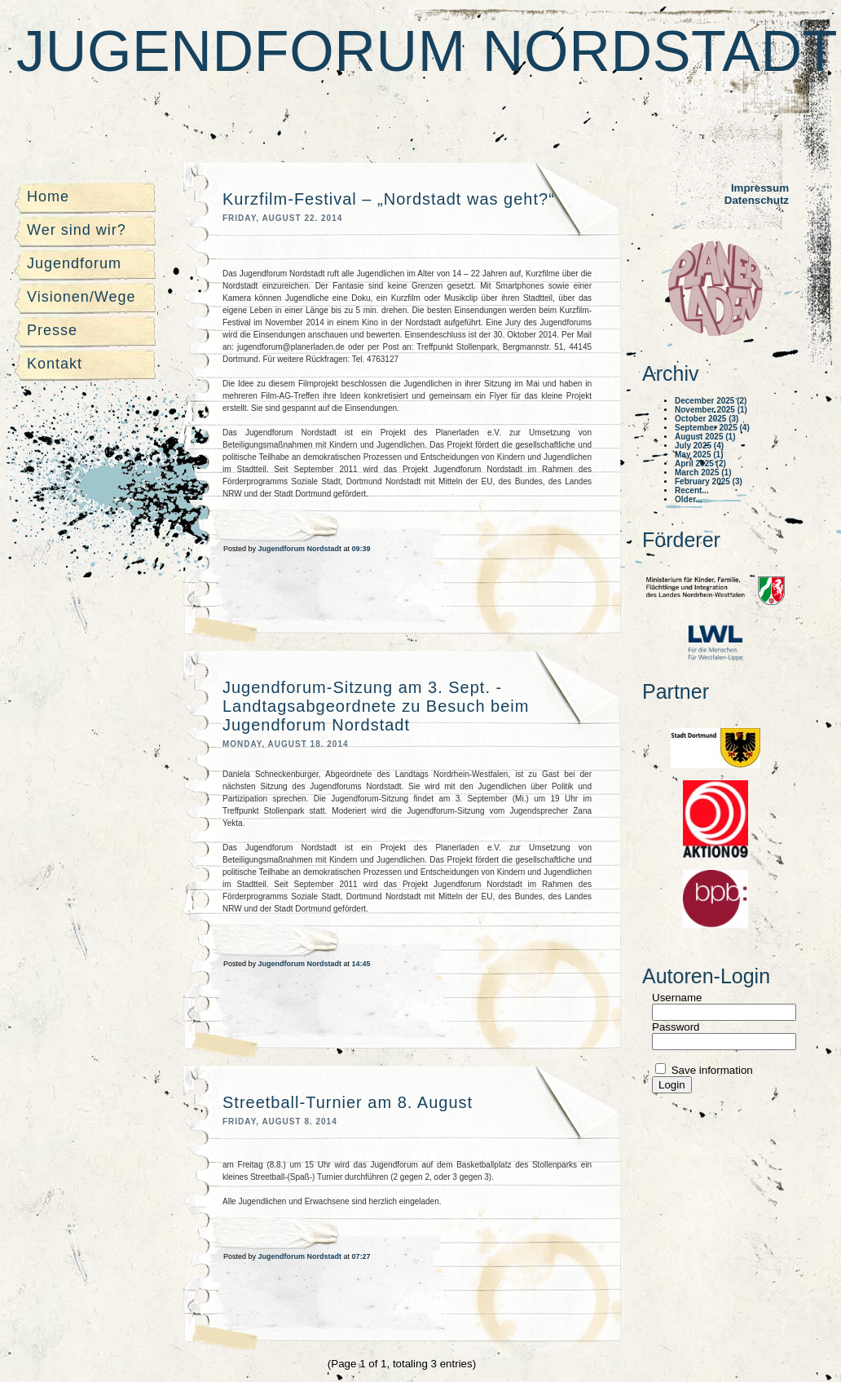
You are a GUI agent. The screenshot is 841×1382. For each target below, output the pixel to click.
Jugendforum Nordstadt (427, 51)
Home (48, 196)
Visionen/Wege (81, 297)
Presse (52, 330)
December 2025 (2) (710, 400)
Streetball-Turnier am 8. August (347, 1102)
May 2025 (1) (699, 454)
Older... (688, 499)
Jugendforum (74, 263)
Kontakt (54, 363)
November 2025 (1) (711, 409)
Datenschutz (756, 200)
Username (677, 997)
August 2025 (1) (705, 436)
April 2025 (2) (700, 463)
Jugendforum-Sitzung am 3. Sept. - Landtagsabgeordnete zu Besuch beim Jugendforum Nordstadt (375, 706)
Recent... (692, 490)
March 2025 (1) (703, 472)
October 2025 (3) (706, 418)
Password (676, 1027)
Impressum (760, 188)
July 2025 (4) (699, 445)
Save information (710, 1070)
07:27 (361, 1256)
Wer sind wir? (76, 230)
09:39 (361, 549)
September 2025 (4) (712, 427)
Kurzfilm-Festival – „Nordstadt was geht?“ (388, 199)
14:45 (361, 964)
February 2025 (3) (708, 481)
